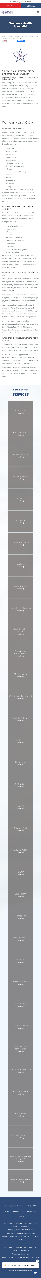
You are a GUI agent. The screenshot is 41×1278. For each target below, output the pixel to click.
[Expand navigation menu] (38, 12)
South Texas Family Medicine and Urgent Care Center (19, 36)
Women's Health (18, 38)
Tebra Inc (20, 1206)
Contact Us (20, 1217)
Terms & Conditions (12, 1211)
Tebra (30, 1270)
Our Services (6, 38)
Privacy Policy (31, 1206)
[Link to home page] (18, 12)
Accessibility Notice (29, 1211)
